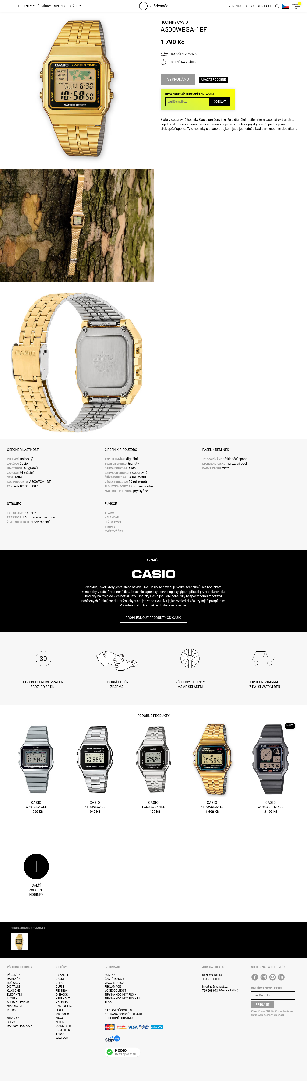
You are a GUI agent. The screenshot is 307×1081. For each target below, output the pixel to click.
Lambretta (64, 1006)
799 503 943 (210, 990)
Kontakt (111, 975)
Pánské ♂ (13, 975)
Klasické (13, 990)
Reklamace (113, 986)
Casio (182, 22)
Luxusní (12, 998)
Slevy (11, 1022)
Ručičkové (14, 983)
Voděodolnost (115, 990)
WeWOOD (62, 1037)
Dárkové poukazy (19, 1026)
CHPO (59, 983)
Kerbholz (63, 998)
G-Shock (62, 994)
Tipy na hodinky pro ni (121, 994)
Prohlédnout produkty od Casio (153, 618)
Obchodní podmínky (119, 1018)
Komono (62, 1002)
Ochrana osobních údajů (123, 1014)
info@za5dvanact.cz (214, 986)
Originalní (14, 1006)
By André (62, 975)
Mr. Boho (62, 1014)
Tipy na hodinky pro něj (122, 998)
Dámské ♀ (14, 979)
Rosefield (63, 1029)
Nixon (60, 1022)
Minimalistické (18, 1002)
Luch (59, 1010)
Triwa (60, 1033)
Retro (11, 1010)
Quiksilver (63, 1026)
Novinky (13, 1018)
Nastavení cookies (118, 1010)
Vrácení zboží (114, 983)
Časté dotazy (114, 979)
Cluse (60, 986)
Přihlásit (263, 1004)
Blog (108, 1002)
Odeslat (220, 101)
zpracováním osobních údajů (267, 1015)
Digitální (13, 986)
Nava (59, 1018)
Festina (61, 990)
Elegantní (14, 994)
